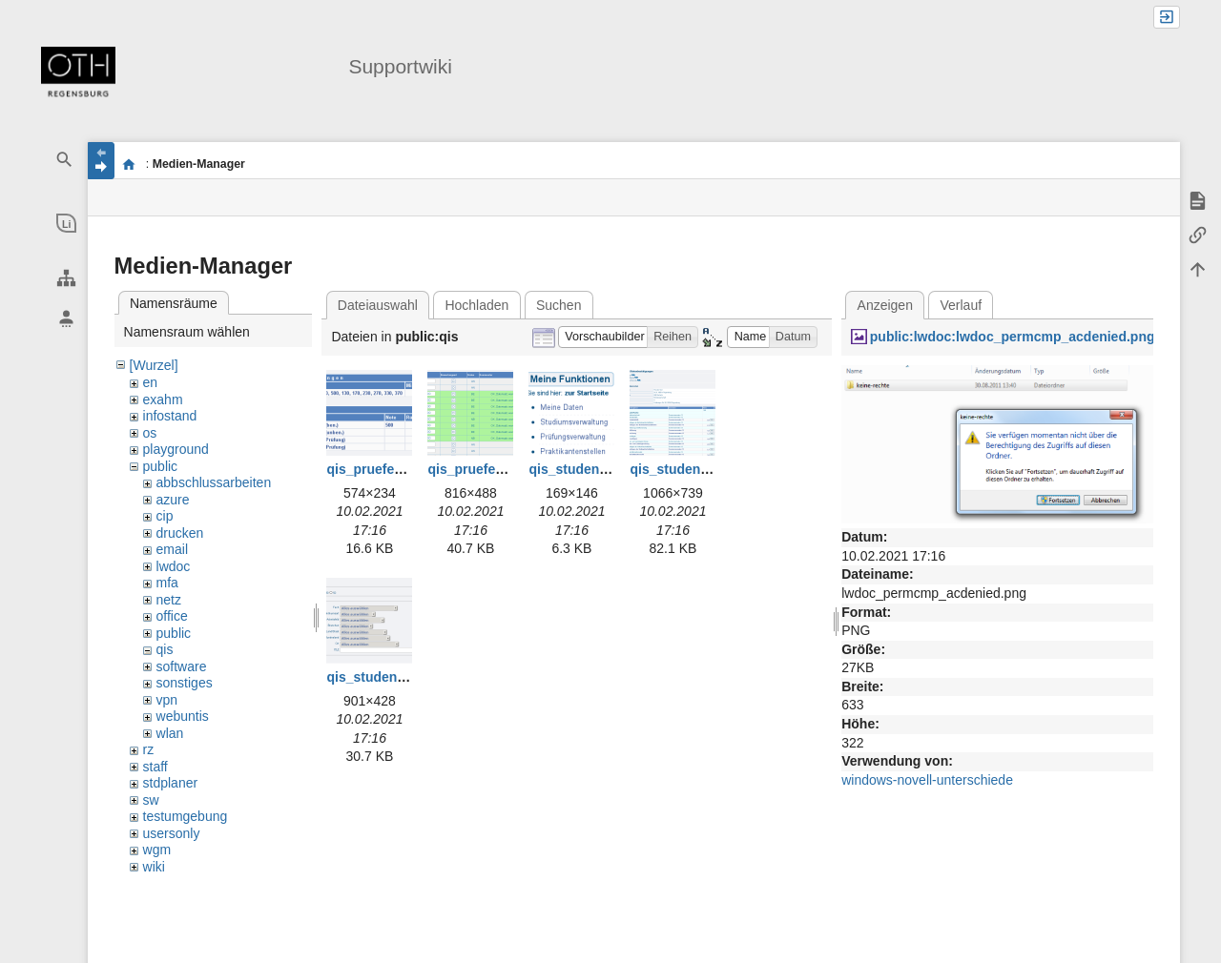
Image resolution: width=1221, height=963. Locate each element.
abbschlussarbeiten (214, 482)
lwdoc (173, 566)
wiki (154, 866)
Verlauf (962, 305)
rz (149, 749)
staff (155, 766)
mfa (167, 582)
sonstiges (184, 682)
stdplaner (170, 782)
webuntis (182, 716)
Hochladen (476, 305)
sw (151, 800)
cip (165, 515)
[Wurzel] (154, 365)
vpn (167, 699)
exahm (163, 399)
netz (168, 599)
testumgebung (185, 816)
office (172, 616)
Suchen (558, 305)
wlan (170, 733)
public (160, 466)
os (150, 433)
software (181, 666)
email (172, 549)
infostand (170, 415)
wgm (157, 849)
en (150, 382)
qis (165, 649)
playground (176, 449)
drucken (180, 533)
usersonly (171, 833)
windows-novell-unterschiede (927, 780)
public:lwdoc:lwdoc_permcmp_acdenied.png (1012, 336)
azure (173, 499)
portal (129, 164)
